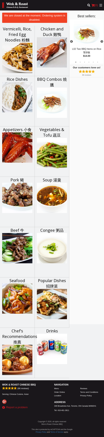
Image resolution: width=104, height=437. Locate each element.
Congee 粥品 (52, 230)
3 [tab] (84, 62)
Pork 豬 (17, 180)
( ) (95, 5)
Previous (71, 41)
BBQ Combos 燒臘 (52, 82)
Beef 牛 (17, 230)
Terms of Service (56, 432)
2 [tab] (80, 62)
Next (101, 41)
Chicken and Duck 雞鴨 (52, 31)
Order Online (59, 392)
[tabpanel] (87, 41)
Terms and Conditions (89, 392)
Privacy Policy (86, 396)
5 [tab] (93, 62)
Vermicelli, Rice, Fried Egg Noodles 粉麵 (17, 34)
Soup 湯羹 (52, 180)
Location (57, 396)
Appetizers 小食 (17, 129)
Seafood (17, 280)
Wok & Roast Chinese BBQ (19, 384)
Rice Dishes (17, 79)
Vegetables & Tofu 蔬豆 (52, 132)
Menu (56, 388)
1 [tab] (75, 62)
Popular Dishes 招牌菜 (52, 283)
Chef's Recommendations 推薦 (17, 336)
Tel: (61, 410)
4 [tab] (88, 62)
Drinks (52, 331)
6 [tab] (97, 62)
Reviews (83, 388)
